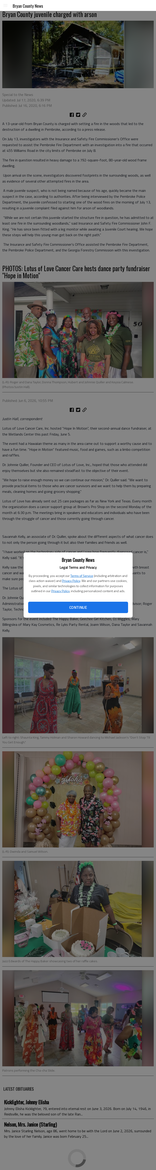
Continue (78, 607)
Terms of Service (81, 575)
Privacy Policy (71, 580)
